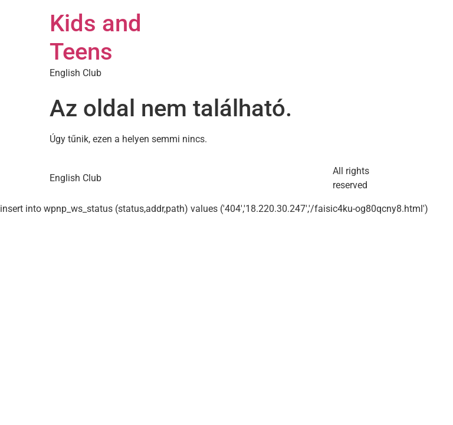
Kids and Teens (96, 37)
